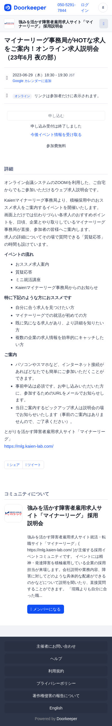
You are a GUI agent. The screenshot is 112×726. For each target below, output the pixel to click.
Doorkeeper (67, 718)
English (56, 708)
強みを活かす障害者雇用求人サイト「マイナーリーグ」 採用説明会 (56, 24)
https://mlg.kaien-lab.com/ (28, 446)
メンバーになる (46, 609)
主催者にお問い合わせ (56, 646)
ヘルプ (56, 658)
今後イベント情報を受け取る (56, 134)
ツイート (33, 465)
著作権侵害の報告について (56, 695)
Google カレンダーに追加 (32, 81)
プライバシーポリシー (56, 683)
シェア (13, 465)
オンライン (22, 96)
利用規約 (56, 671)
